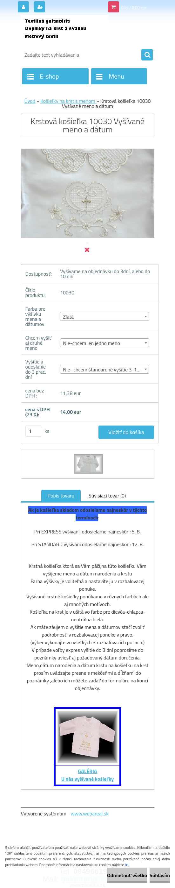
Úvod (29, 101)
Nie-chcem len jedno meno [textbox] (91, 343)
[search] (147, 55)
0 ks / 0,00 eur (133, 7)
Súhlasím (160, 875)
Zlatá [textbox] (68, 317)
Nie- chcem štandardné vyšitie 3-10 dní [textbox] (105, 369)
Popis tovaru (61, 495)
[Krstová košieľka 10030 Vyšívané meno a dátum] (87, 455)
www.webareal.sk (90, 813)
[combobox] (104, 316)
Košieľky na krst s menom (68, 101)
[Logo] (64, 31)
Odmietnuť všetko (127, 875)
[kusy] (33, 431)
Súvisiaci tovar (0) (107, 495)
